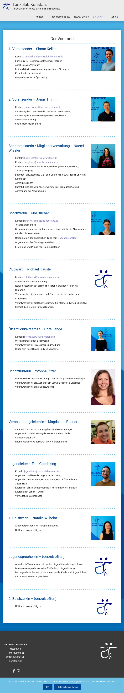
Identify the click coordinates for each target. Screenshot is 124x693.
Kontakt (114, 17)
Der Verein (98, 17)
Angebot (40, 17)
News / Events (81, 17)
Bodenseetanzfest (61, 17)
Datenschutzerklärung (67, 687)
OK (47, 687)
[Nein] (120, 685)
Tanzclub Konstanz (31, 4)
